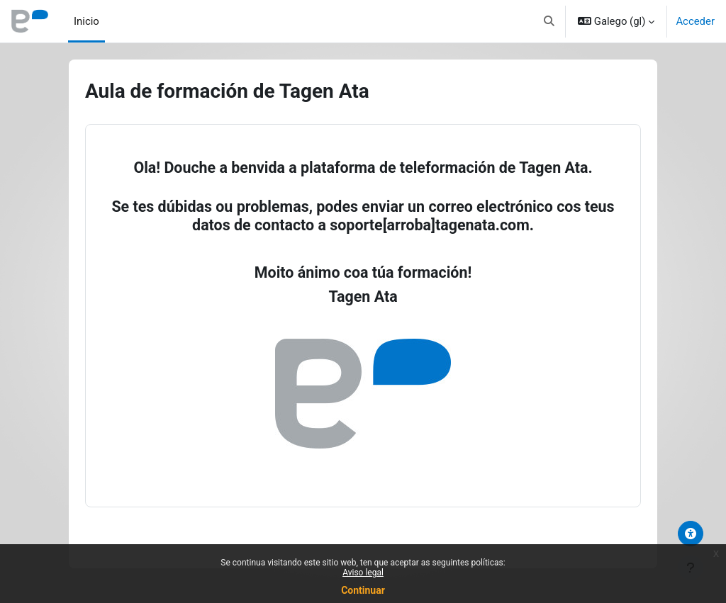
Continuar (363, 590)
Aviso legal (363, 572)
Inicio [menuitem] (86, 21)
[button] (549, 21)
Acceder (695, 21)
